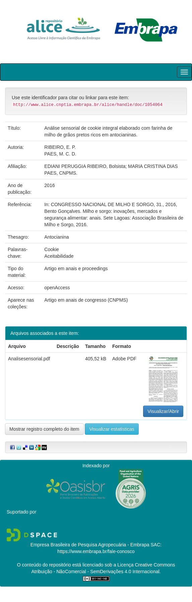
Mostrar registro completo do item (44, 429)
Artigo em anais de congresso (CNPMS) (86, 300)
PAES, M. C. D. (60, 154)
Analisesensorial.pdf (29, 358)
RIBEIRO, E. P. (60, 147)
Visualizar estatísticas (111, 429)
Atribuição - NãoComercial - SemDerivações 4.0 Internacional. (96, 571)
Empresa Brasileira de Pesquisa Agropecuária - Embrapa (89, 544)
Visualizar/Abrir (163, 411)
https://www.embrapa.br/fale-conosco (95, 551)
